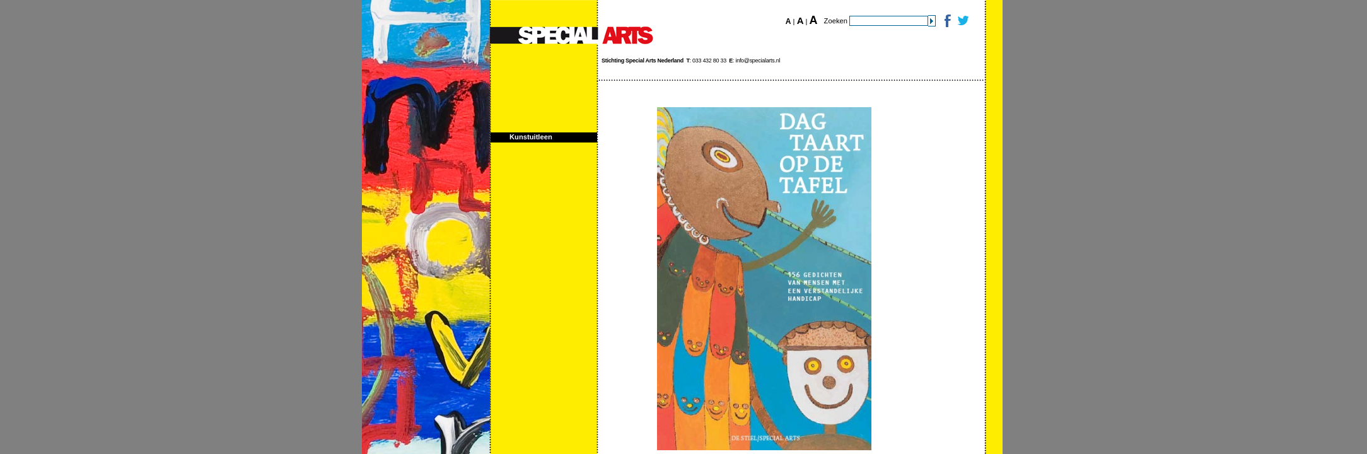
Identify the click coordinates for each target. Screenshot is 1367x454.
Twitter (962, 20)
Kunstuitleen (530, 137)
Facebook (947, 20)
